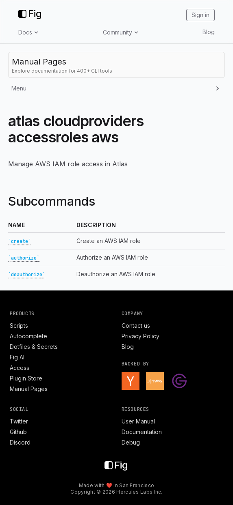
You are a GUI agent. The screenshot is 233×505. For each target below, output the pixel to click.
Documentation (142, 431)
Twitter (19, 421)
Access (19, 367)
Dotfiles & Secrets (34, 346)
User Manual (138, 421)
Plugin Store (26, 378)
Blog (209, 31)
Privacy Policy (140, 336)
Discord (20, 442)
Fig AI (17, 357)
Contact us (136, 325)
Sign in (200, 14)
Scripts (19, 325)
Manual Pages (29, 388)
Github (18, 431)
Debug (131, 442)
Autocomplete (28, 336)
